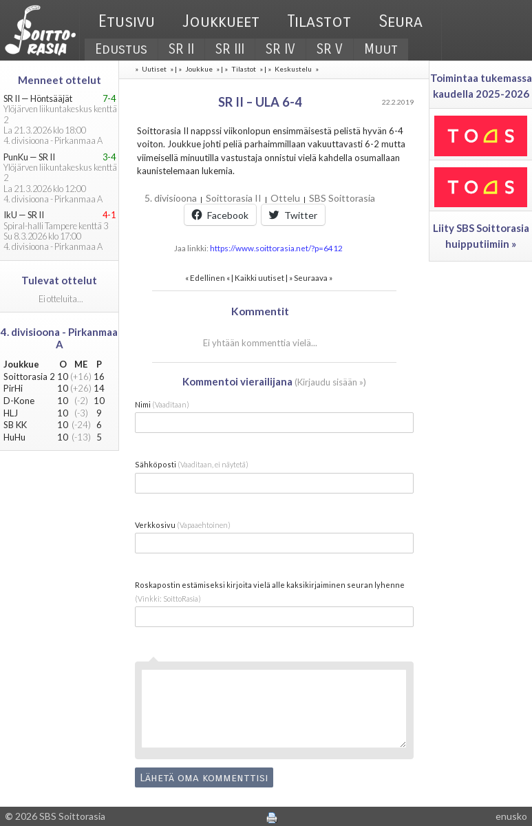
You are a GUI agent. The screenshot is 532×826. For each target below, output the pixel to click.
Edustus (121, 49)
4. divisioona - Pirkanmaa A (59, 338)
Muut (381, 49)
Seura (401, 21)
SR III (229, 49)
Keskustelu (293, 69)
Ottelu (285, 198)
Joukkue (199, 69)
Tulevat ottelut (59, 280)
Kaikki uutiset (260, 277)
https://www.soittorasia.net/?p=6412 (276, 248)
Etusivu (126, 21)
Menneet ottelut (59, 80)
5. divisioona (171, 198)
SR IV (280, 49)
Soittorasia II (234, 198)
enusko (511, 816)
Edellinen (207, 277)
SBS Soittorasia (342, 198)
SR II (181, 49)
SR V (330, 49)
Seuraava (311, 277)
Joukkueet (220, 21)
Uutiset (154, 69)
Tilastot (319, 21)
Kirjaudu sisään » (330, 382)
